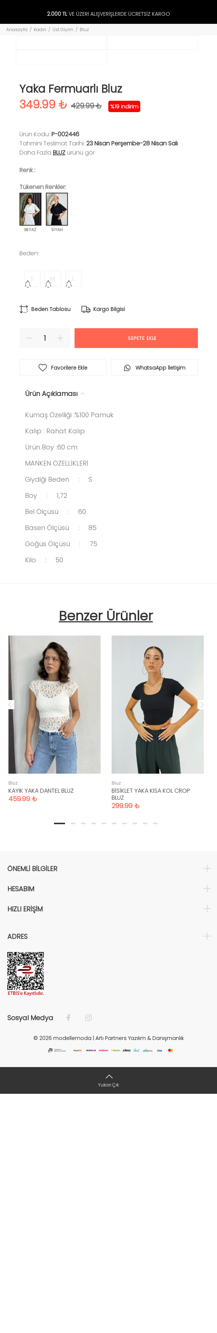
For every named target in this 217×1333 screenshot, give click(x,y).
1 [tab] (59, 1062)
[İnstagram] (85, 1257)
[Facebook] (72, 1257)
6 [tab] (114, 1062)
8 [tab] (135, 1062)
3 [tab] (83, 1062)
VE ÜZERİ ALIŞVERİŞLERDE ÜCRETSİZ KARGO (108, 14)
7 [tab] (124, 1062)
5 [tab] (104, 1062)
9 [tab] (145, 1062)
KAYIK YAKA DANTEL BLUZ (41, 1029)
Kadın (40, 29)
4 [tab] (93, 1062)
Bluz (84, 29)
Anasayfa (17, 29)
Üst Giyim (63, 29)
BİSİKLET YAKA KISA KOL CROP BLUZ (151, 1033)
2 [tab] (73, 1062)
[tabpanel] (54, 950)
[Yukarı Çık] (108, 1319)
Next (202, 943)
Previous (10, 943)
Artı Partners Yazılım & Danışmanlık (139, 1277)
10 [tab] (155, 1062)
